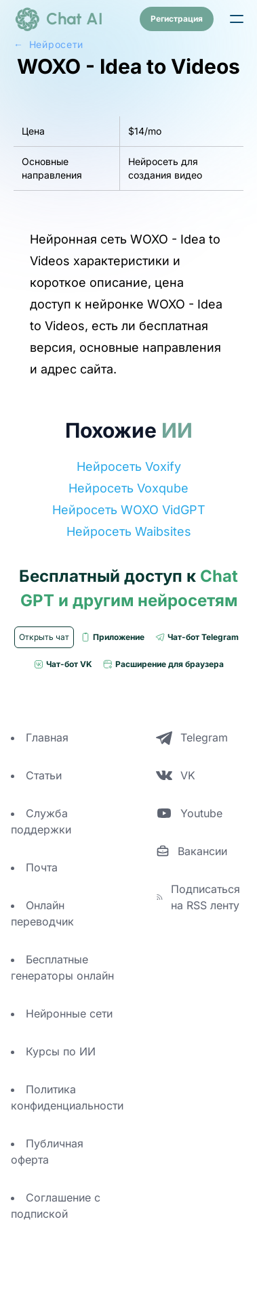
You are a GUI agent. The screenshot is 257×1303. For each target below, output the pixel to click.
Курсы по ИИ (61, 1051)
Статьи (44, 775)
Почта (42, 867)
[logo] (58, 18)
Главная (47, 737)
